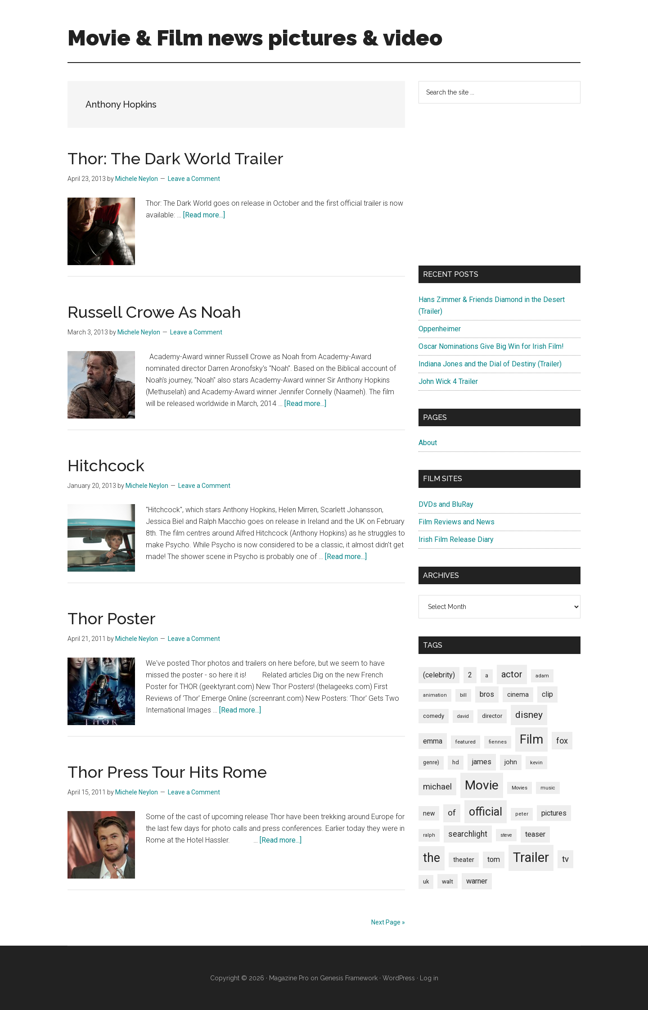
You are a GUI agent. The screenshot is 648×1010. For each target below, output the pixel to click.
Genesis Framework (349, 978)
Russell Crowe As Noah (154, 311)
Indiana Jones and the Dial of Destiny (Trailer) (490, 364)
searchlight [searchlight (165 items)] (467, 834)
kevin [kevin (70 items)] (536, 762)
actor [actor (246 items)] (511, 674)
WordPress (398, 978)
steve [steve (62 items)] (506, 835)
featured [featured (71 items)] (465, 742)
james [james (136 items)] (481, 762)
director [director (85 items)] (492, 715)
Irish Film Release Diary (456, 539)
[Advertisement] (499, 185)
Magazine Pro (289, 978)
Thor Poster (112, 618)
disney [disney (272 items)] (529, 714)
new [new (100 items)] (429, 813)
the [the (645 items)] (431, 858)
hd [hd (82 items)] (455, 762)
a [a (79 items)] (486, 675)
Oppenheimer (439, 329)
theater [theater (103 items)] (463, 859)
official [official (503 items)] (485, 811)
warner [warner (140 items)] (476, 881)
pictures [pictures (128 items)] (554, 813)
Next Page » (388, 922)
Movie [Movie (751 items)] (482, 785)
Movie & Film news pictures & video (255, 37)
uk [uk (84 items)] (426, 881)
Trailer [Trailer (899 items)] (531, 857)
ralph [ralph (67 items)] (429, 835)
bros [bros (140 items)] (487, 694)
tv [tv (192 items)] (565, 859)
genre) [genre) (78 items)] (431, 762)
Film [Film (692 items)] (531, 739)
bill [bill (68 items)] (463, 695)
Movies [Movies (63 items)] (519, 788)
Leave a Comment (194, 178)
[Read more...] (204, 215)
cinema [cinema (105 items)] (518, 695)
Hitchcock (106, 465)
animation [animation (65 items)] (435, 695)
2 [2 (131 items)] (470, 675)
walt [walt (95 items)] (447, 881)
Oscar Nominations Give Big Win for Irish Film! (491, 346)
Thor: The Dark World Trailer (176, 158)
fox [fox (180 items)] (562, 740)
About (427, 442)
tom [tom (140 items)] (493, 859)
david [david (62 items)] (463, 716)
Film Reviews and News (456, 522)
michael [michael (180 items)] (437, 786)
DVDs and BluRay (445, 504)
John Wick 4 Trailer (448, 381)
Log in (429, 978)
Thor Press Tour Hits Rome (167, 771)
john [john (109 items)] (510, 762)
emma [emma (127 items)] (432, 741)
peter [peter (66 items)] (521, 814)
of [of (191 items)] (452, 813)
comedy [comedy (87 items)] (433, 715)
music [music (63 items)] (547, 788)
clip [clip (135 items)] (547, 694)
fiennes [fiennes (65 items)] (498, 742)
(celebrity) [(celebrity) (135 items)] (439, 675)
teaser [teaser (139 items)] (535, 834)
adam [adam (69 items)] (542, 675)
